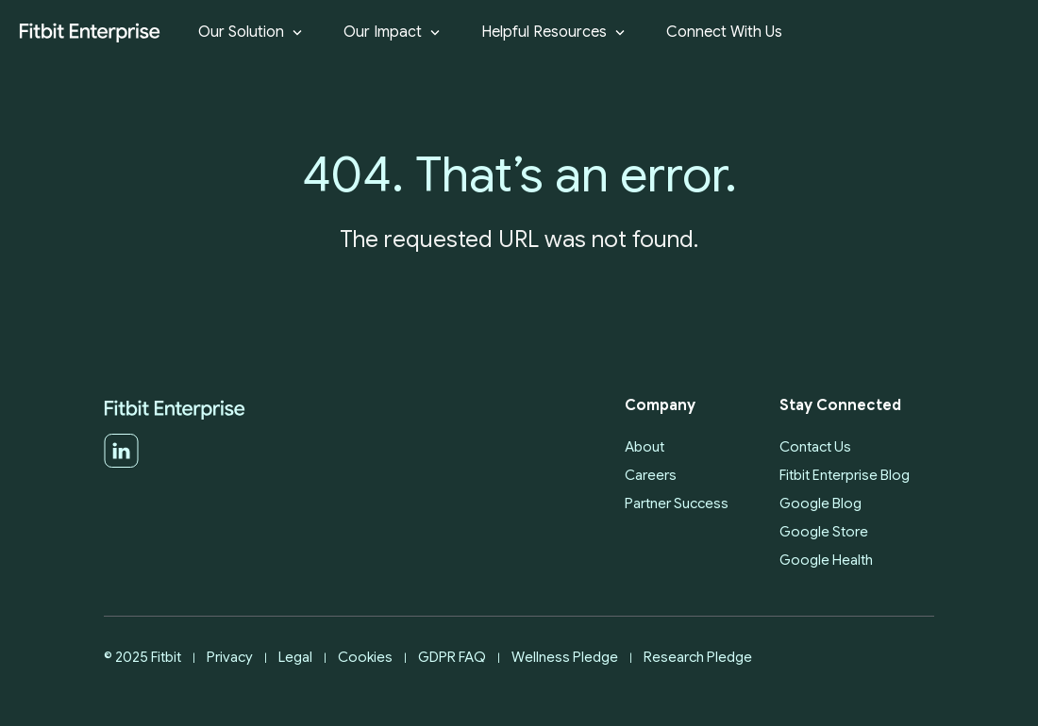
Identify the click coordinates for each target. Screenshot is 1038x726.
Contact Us (815, 446)
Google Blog (820, 503)
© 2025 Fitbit (142, 657)
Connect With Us (724, 32)
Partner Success (676, 503)
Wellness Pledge (564, 657)
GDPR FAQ (452, 657)
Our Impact (393, 32)
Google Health (826, 560)
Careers (651, 475)
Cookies (365, 657)
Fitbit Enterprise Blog (844, 475)
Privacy (230, 657)
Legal (295, 657)
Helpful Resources (554, 32)
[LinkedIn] (121, 463)
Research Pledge (698, 657)
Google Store (823, 531)
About (644, 446)
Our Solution (252, 32)
